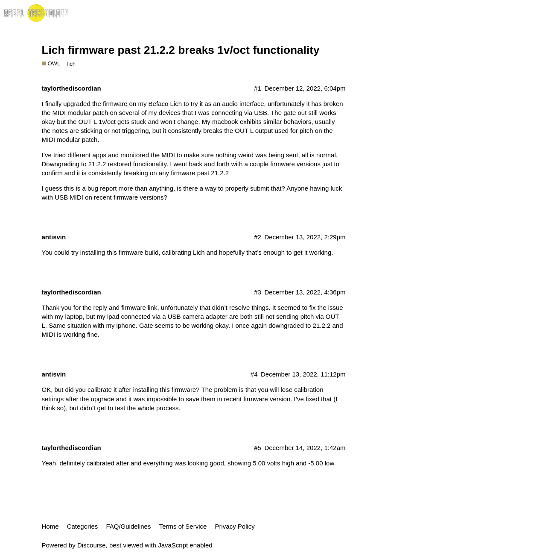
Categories (82, 526)
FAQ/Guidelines (128, 526)
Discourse (91, 545)
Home (50, 526)
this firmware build (132, 252)
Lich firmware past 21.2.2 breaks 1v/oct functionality (181, 50)
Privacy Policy (235, 526)
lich (71, 64)
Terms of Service (183, 526)
